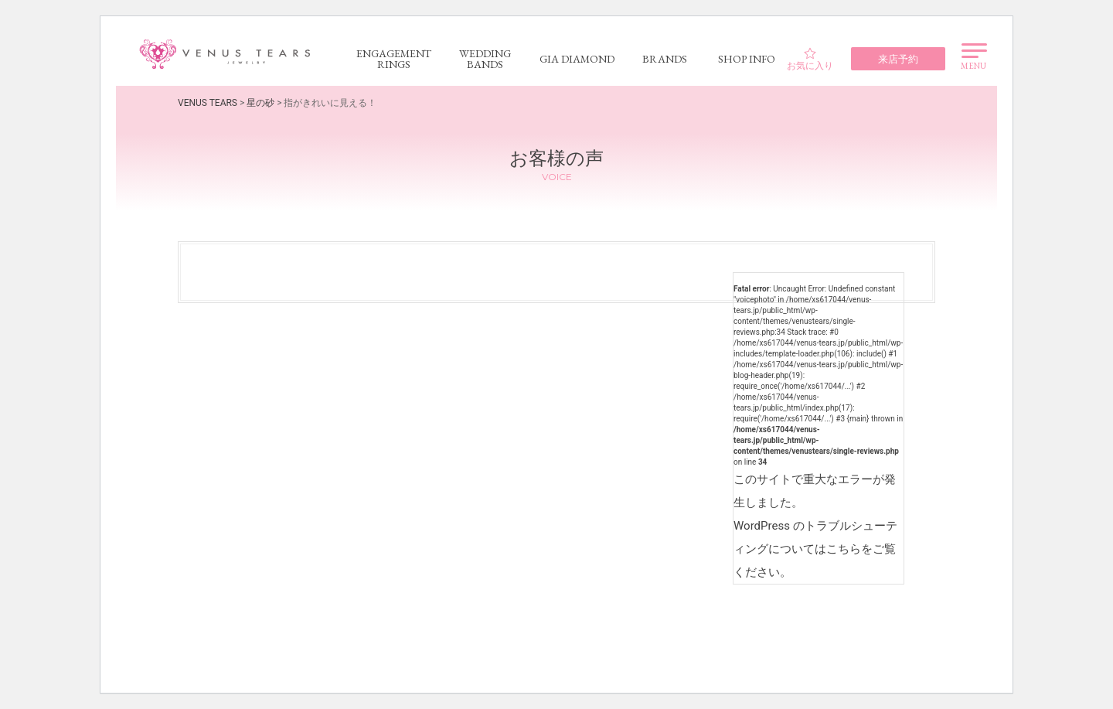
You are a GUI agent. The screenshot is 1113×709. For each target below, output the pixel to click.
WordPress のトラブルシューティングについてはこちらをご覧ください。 (815, 549)
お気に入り (810, 59)
